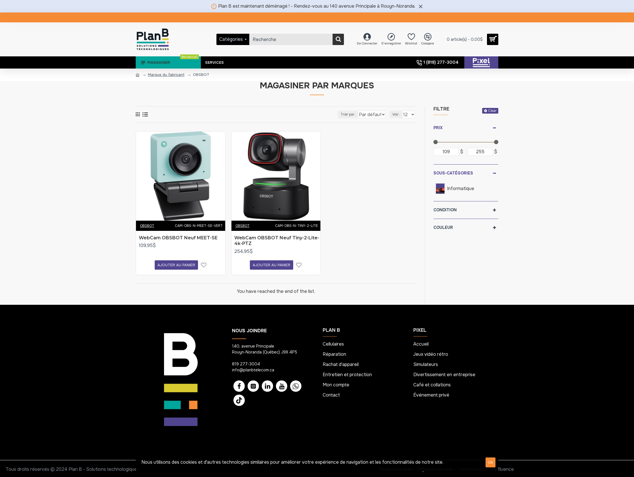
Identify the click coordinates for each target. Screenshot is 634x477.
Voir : (397, 114)
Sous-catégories (453, 173)
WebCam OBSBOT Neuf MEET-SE (178, 237)
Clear (492, 110)
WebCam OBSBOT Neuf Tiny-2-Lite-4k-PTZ (276, 240)
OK (490, 462)
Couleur (443, 227)
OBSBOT (147, 225)
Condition (445, 209)
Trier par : (342, 114)
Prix (437, 127)
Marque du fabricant (166, 74)
